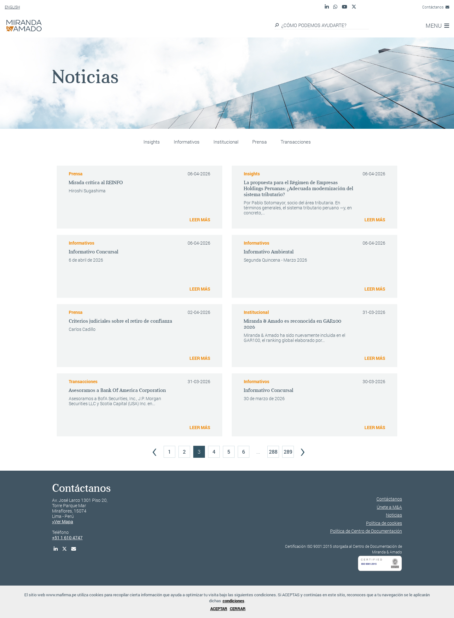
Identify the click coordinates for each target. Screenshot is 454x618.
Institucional (225, 142)
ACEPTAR (218, 608)
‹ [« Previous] (154, 450)
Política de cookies (384, 523)
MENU (437, 25)
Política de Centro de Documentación (366, 531)
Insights (151, 142)
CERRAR (238, 608)
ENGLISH (12, 6)
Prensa (259, 142)
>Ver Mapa (62, 521)
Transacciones (296, 142)
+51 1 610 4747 (67, 538)
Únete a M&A (389, 507)
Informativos (187, 142)
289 (288, 451)
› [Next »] (303, 450)
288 (273, 451)
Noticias (394, 515)
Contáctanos (435, 6)
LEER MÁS (199, 220)
